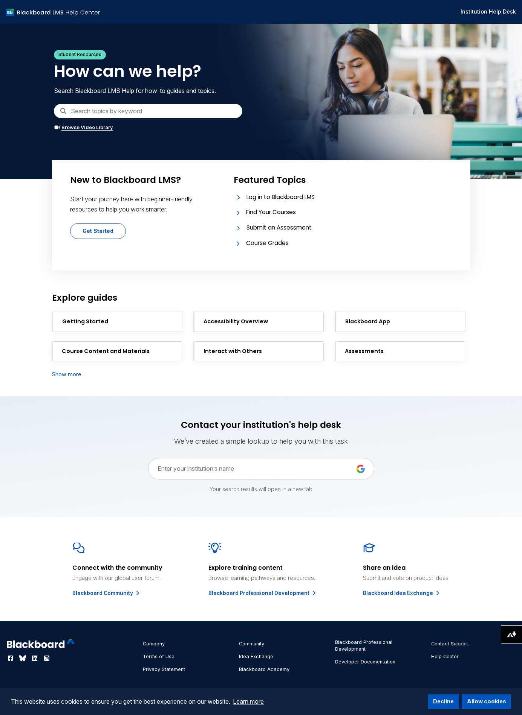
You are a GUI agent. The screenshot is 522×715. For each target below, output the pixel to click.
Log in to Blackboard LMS (280, 197)
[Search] (148, 111)
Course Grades (267, 243)
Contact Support (450, 644)
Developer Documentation (365, 662)
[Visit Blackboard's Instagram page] (47, 658)
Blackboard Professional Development (262, 593)
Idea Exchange (256, 656)
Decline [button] (443, 701)
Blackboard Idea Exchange (402, 593)
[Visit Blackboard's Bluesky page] (23, 658)
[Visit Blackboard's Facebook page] (11, 658)
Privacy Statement (164, 669)
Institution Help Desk (488, 11)
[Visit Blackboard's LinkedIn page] (35, 658)
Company (154, 644)
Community (251, 644)
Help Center (445, 656)
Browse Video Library (83, 127)
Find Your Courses (271, 212)
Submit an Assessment (279, 227)
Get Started (98, 231)
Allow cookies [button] (486, 701)
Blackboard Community (106, 593)
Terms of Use (159, 656)
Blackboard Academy (264, 669)
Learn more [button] (248, 701)
